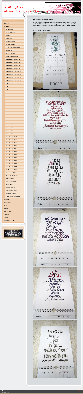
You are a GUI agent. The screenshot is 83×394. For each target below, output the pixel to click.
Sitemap (12, 390)
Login (80, 390)
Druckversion (6, 390)
